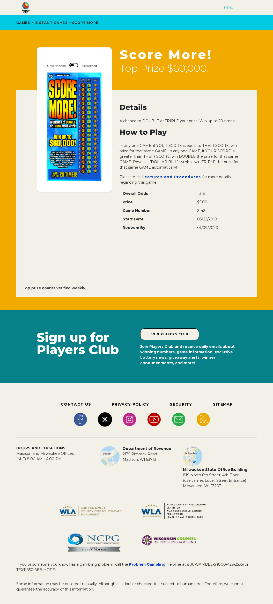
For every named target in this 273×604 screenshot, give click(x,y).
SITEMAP (223, 404)
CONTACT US (76, 404)
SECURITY (181, 404)
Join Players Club (169, 334)
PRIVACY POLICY (130, 404)
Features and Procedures (171, 177)
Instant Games (51, 23)
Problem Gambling (147, 564)
